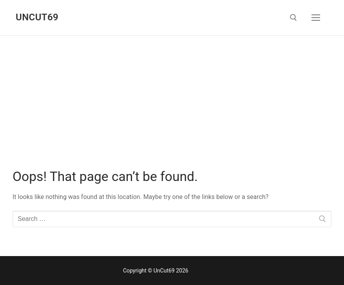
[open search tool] (293, 17)
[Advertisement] (172, 94)
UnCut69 (37, 17)
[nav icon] (315, 17)
